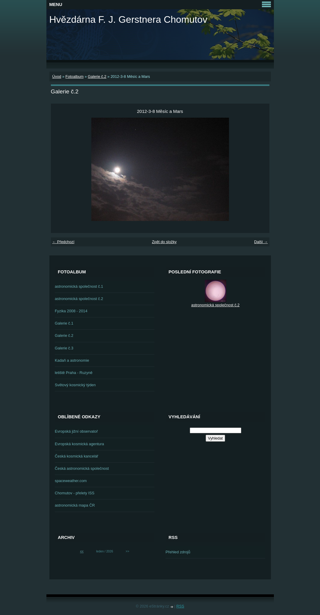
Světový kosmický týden (75, 385)
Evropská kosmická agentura (79, 444)
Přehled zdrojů (178, 552)
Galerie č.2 (97, 76)
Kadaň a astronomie (72, 360)
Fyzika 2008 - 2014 (71, 311)
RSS (180, 606)
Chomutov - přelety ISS (74, 493)
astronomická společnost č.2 (79, 298)
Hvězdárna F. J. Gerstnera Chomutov (128, 19)
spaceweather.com (71, 480)
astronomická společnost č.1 (79, 286)
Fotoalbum (75, 76)
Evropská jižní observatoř (76, 431)
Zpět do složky (164, 242)
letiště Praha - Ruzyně (73, 372)
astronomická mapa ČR (75, 505)
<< (82, 551)
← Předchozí (63, 242)
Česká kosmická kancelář (76, 456)
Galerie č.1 (64, 323)
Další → (261, 242)
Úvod (56, 76)
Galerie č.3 (64, 348)
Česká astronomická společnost (82, 468)
